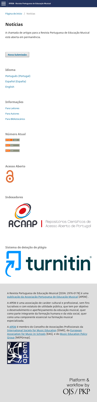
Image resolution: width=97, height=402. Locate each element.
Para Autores (12, 113)
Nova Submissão (17, 54)
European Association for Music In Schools (44, 332)
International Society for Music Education (32, 330)
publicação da (16, 296)
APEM (12, 326)
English (9, 86)
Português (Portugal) (17, 76)
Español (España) (15, 81)
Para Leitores (12, 108)
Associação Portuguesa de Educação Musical (51, 296)
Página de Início (13, 13)
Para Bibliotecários (15, 119)
